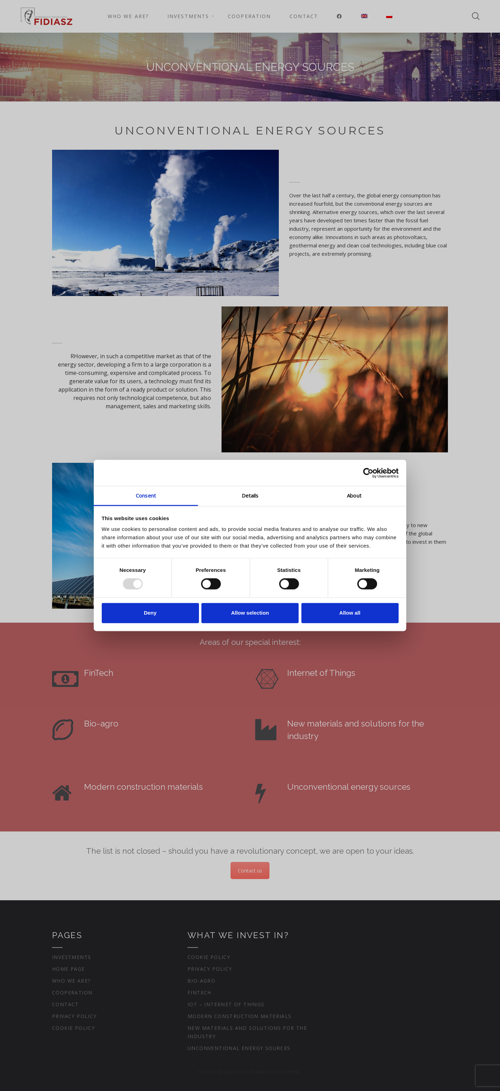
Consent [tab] (146, 495)
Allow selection (250, 613)
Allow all (349, 613)
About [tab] (354, 495)
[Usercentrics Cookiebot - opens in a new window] (368, 473)
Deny (150, 613)
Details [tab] (250, 495)
